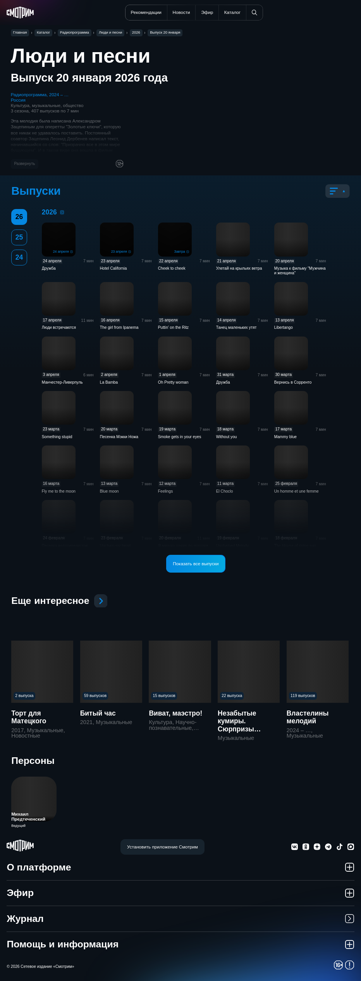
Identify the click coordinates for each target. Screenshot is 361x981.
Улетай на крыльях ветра (239, 268)
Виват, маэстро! (175, 713)
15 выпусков (164, 696)
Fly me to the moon (59, 491)
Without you (226, 437)
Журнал (180, 918)
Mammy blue (285, 437)
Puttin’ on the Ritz (173, 327)
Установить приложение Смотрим (162, 846)
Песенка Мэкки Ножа (119, 437)
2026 (62, 212)
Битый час (98, 713)
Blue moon (109, 491)
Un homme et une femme (296, 491)
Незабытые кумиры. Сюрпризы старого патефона (248, 725)
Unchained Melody (232, 546)
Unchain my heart (115, 546)
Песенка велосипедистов (65, 546)
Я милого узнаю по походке (183, 546)
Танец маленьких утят (236, 327)
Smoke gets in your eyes (179, 437)
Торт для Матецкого (28, 717)
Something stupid (57, 437)
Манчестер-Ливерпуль (62, 382)
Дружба (49, 268)
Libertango (283, 327)
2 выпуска (24, 696)
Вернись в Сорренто (293, 382)
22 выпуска (232, 696)
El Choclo (224, 491)
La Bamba (109, 382)
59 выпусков (95, 696)
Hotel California (113, 268)
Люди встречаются (59, 327)
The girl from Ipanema (119, 327)
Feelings (165, 491)
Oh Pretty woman (173, 382)
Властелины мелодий (308, 717)
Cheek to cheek (172, 268)
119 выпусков (303, 696)
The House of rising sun (295, 546)
